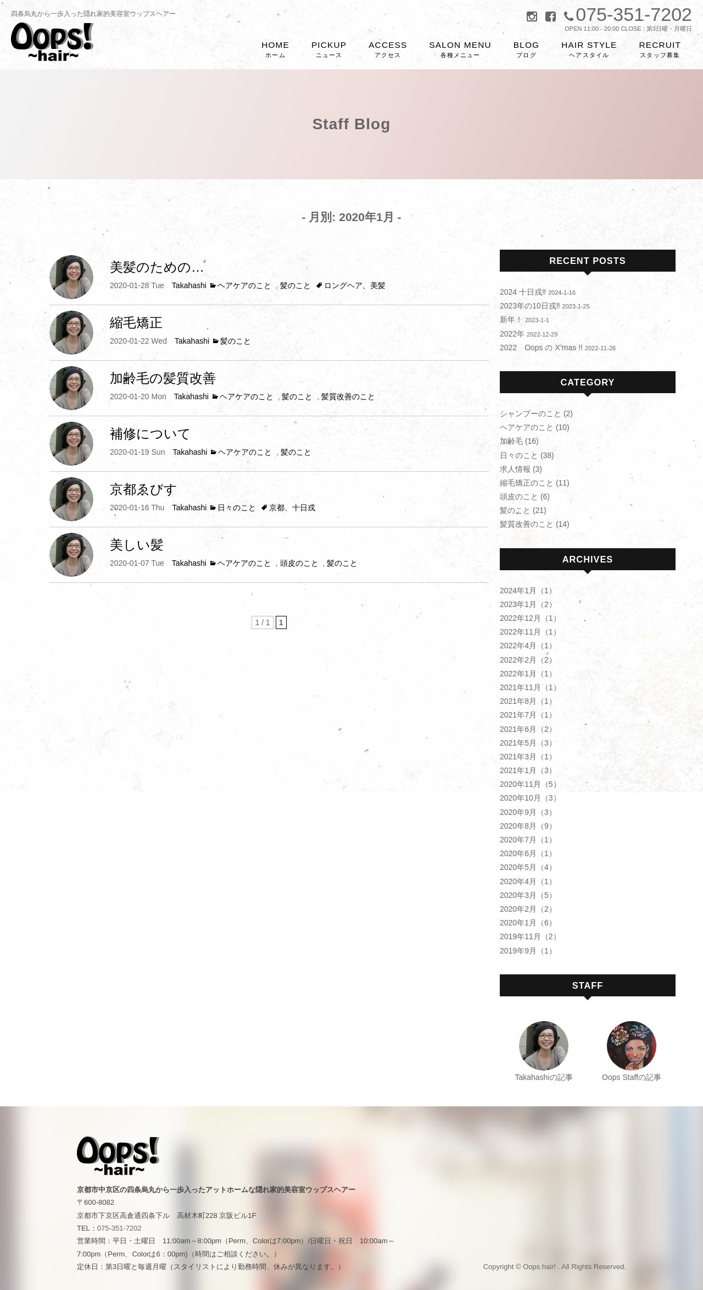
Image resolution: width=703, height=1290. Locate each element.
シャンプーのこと (530, 413)
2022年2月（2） (528, 659)
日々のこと (236, 507)
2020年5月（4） (528, 867)
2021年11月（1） (530, 687)
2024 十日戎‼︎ (523, 292)
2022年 (512, 333)
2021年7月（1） (528, 714)
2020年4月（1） (528, 881)
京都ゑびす (143, 489)
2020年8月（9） (528, 826)
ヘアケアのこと (244, 285)
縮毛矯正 (136, 322)
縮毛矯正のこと (527, 482)
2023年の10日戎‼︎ (530, 305)
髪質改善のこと (348, 396)
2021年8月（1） (528, 701)
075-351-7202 (119, 1228)
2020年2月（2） (528, 909)
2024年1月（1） (528, 590)
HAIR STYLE (589, 49)
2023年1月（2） (528, 604)
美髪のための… (157, 267)
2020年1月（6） (528, 922)
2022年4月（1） (528, 645)
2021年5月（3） (528, 742)
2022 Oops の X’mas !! (541, 347)
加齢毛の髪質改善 (163, 378)
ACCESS (388, 49)
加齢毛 (511, 441)
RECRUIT (660, 49)
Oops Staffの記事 (631, 1077)
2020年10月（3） (530, 797)
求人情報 (515, 469)
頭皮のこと (299, 563)
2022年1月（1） (528, 673)
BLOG (526, 49)
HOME (275, 49)
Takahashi (189, 285)
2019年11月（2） (530, 936)
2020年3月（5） (528, 895)
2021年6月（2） (528, 729)
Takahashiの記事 (543, 1077)
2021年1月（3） (528, 770)
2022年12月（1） (530, 618)
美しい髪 (137, 544)
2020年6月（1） (528, 853)
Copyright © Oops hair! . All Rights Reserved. (554, 1267)
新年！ (511, 319)
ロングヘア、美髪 (355, 285)
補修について (150, 433)
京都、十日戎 (292, 507)
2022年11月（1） (530, 631)
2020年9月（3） (528, 812)
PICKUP (329, 49)
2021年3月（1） (528, 756)
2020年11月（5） (530, 784)
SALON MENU (460, 49)
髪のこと (295, 285)
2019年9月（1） (528, 950)
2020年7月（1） (528, 839)
